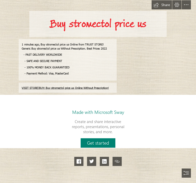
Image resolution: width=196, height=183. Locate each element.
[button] (162, 4)
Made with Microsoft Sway (98, 112)
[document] (98, 91)
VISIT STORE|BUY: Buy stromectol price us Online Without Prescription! (65, 87)
